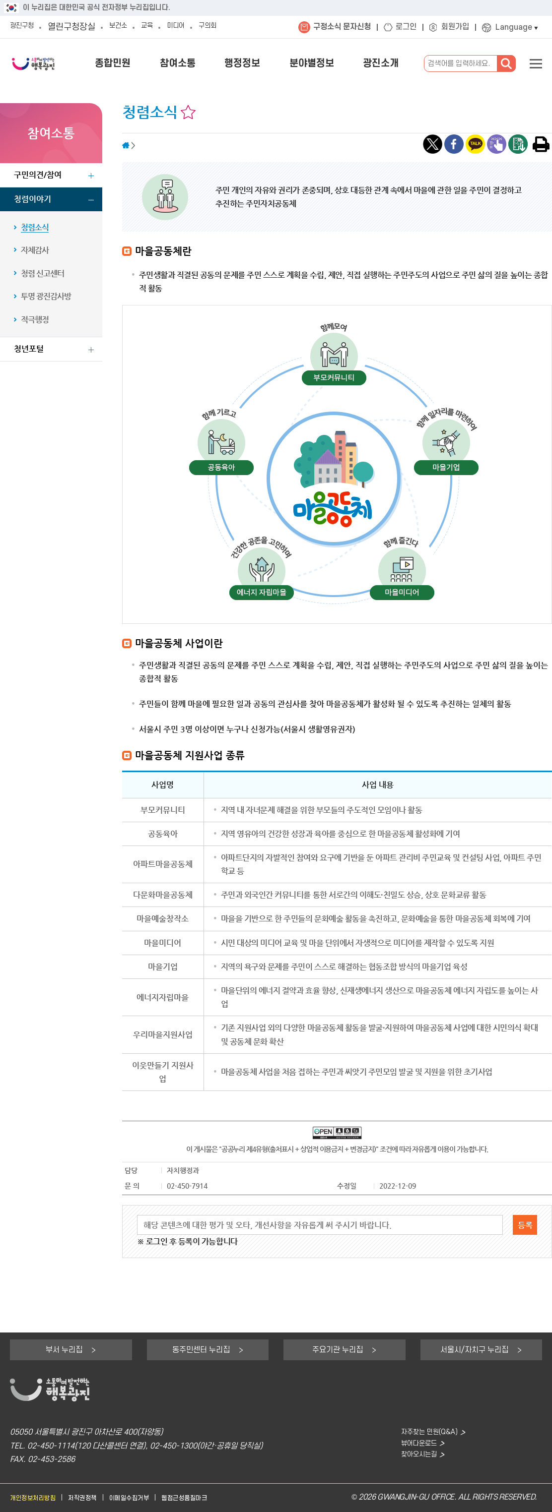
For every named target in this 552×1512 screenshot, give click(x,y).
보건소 (129, 27)
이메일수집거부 (145, 1498)
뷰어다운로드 (414, 1446)
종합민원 (157, 63)
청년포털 (29, 349)
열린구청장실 (79, 27)
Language (513, 27)
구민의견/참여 (38, 175)
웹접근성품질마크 (208, 1498)
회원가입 (455, 27)
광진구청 (26, 27)
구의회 (234, 27)
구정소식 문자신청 (342, 27)
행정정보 (267, 63)
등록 (525, 1225)
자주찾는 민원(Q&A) (425, 1432)
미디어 (196, 27)
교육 (163, 27)
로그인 (406, 27)
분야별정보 (326, 63)
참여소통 (212, 63)
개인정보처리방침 (37, 1498)
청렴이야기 (32, 199)
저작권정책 (93, 1498)
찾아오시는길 (414, 1459)
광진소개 (386, 63)
